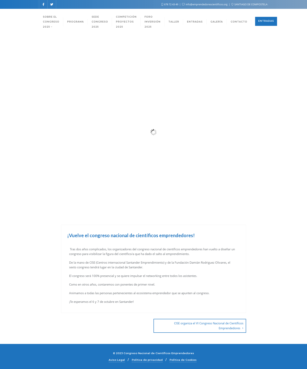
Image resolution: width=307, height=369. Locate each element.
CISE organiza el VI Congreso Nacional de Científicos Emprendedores (208, 325)
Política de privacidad (147, 359)
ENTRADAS (266, 20)
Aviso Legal (117, 359)
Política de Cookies (183, 359)
